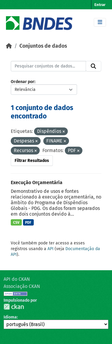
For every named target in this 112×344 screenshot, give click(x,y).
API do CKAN (17, 279)
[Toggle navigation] (100, 22)
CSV (16, 222)
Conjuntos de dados (43, 46)
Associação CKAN (22, 286)
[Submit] (93, 66)
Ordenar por (22, 81)
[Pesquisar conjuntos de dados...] (48, 66)
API (50, 248)
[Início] (9, 46)
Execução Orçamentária (36, 182)
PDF (28, 222)
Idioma (10, 317)
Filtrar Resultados (32, 160)
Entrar (99, 4)
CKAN (14, 307)
